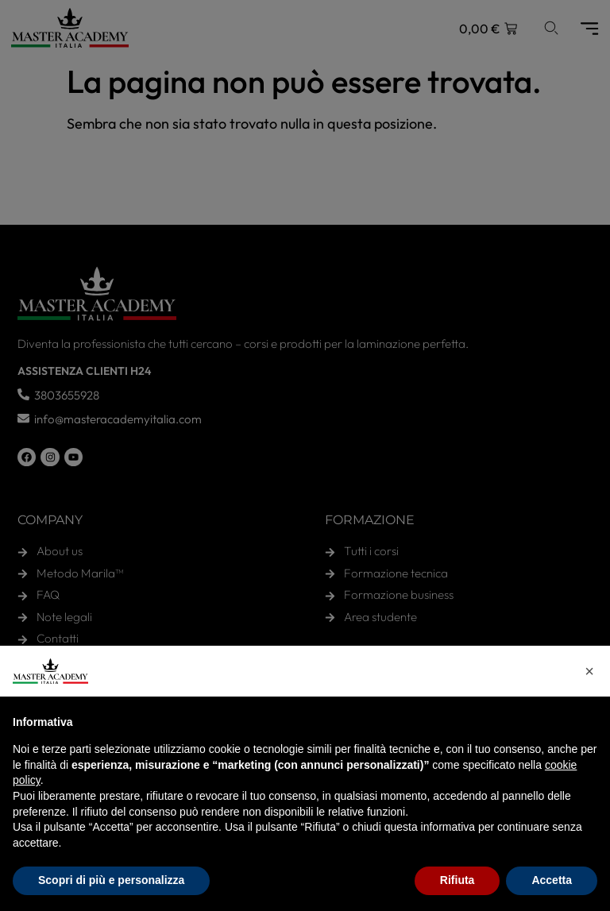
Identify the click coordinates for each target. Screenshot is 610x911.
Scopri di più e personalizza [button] (111, 880)
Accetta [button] (551, 880)
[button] (589, 671)
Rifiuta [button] (457, 880)
